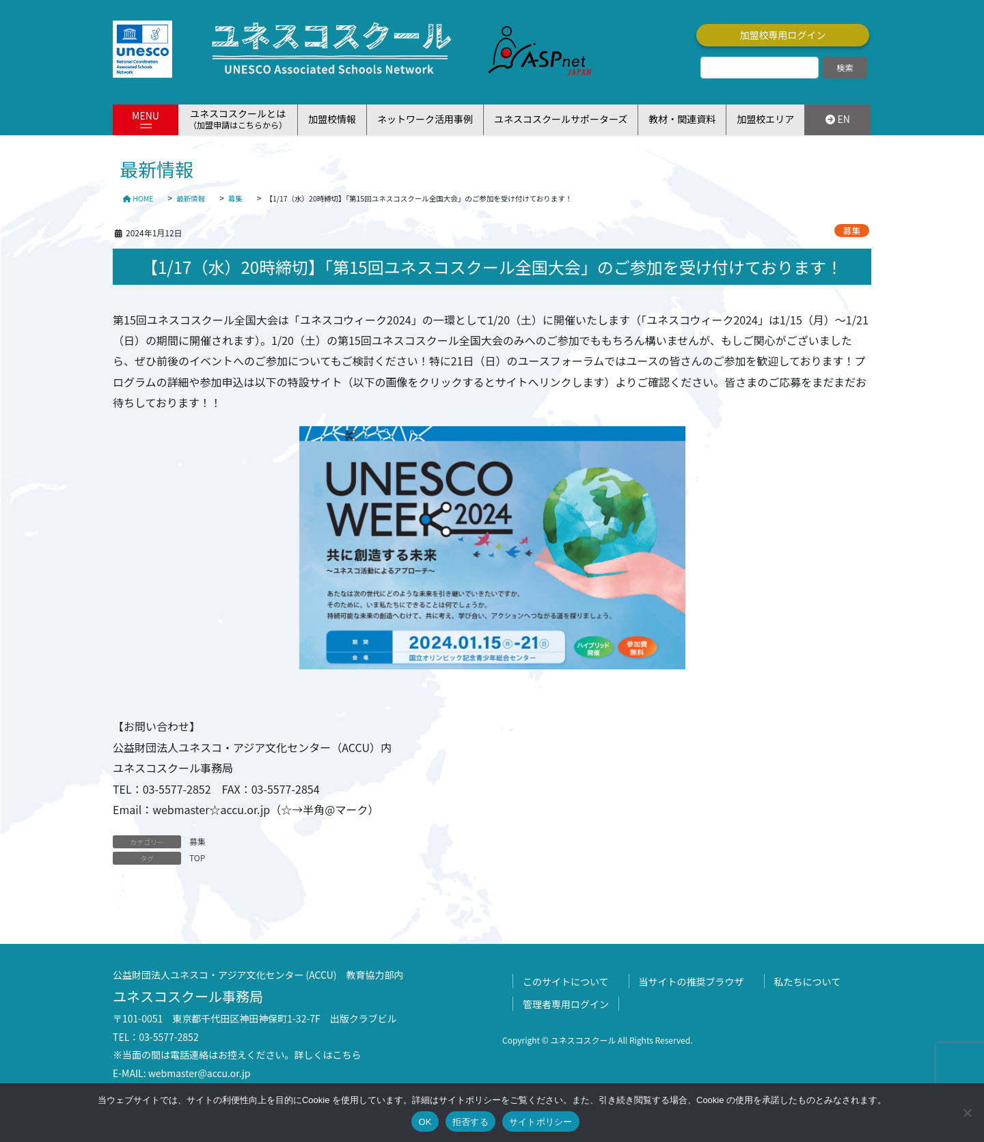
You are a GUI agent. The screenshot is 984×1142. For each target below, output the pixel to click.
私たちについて (807, 981)
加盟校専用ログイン (783, 35)
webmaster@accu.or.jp (199, 1073)
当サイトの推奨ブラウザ (691, 981)
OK (424, 1122)
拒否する (470, 1122)
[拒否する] (967, 1112)
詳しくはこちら (328, 1054)
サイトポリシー (541, 1122)
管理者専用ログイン (566, 1004)
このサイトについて (566, 981)
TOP (197, 857)
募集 (852, 230)
